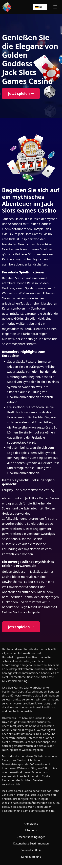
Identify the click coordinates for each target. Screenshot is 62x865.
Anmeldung (31, 823)
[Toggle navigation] (55, 7)
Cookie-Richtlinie (31, 850)
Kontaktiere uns (31, 857)
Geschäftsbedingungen (31, 837)
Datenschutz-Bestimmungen (31, 843)
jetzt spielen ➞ (21, 93)
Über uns (31, 830)
